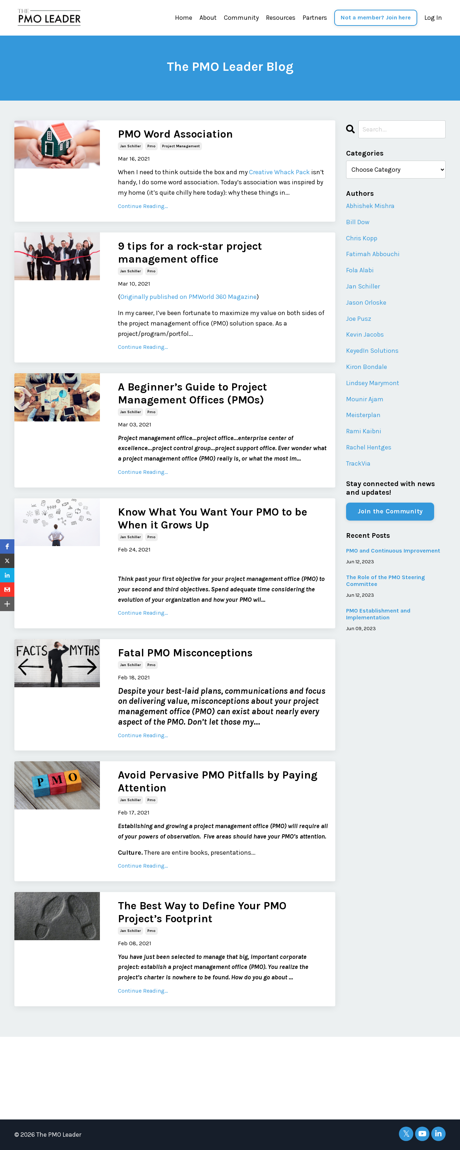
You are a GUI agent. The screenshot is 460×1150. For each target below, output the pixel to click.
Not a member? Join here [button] (376, 17)
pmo (151, 146)
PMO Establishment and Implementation (378, 614)
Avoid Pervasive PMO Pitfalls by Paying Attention (217, 781)
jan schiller (130, 146)
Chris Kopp (361, 238)
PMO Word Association (175, 134)
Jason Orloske (366, 302)
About (208, 18)
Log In (433, 18)
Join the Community (390, 511)
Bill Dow (357, 222)
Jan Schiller (363, 286)
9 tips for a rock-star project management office (190, 252)
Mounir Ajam (364, 399)
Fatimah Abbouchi (373, 254)
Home (183, 18)
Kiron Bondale (366, 367)
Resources (280, 18)
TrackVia (358, 463)
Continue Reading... (143, 206)
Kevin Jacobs (365, 334)
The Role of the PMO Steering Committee (385, 580)
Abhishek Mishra (370, 206)
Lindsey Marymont (372, 383)
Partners (315, 18)
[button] (7, 546)
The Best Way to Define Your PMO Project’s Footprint (202, 912)
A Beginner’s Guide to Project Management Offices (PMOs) (192, 393)
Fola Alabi (360, 270)
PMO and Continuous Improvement (393, 550)
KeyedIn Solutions (372, 351)
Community (241, 18)
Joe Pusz (358, 319)
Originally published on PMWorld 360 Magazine (188, 297)
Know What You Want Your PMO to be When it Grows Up (212, 518)
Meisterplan (363, 415)
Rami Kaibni (363, 431)
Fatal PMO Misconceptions (185, 652)
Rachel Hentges (368, 447)
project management (181, 146)
